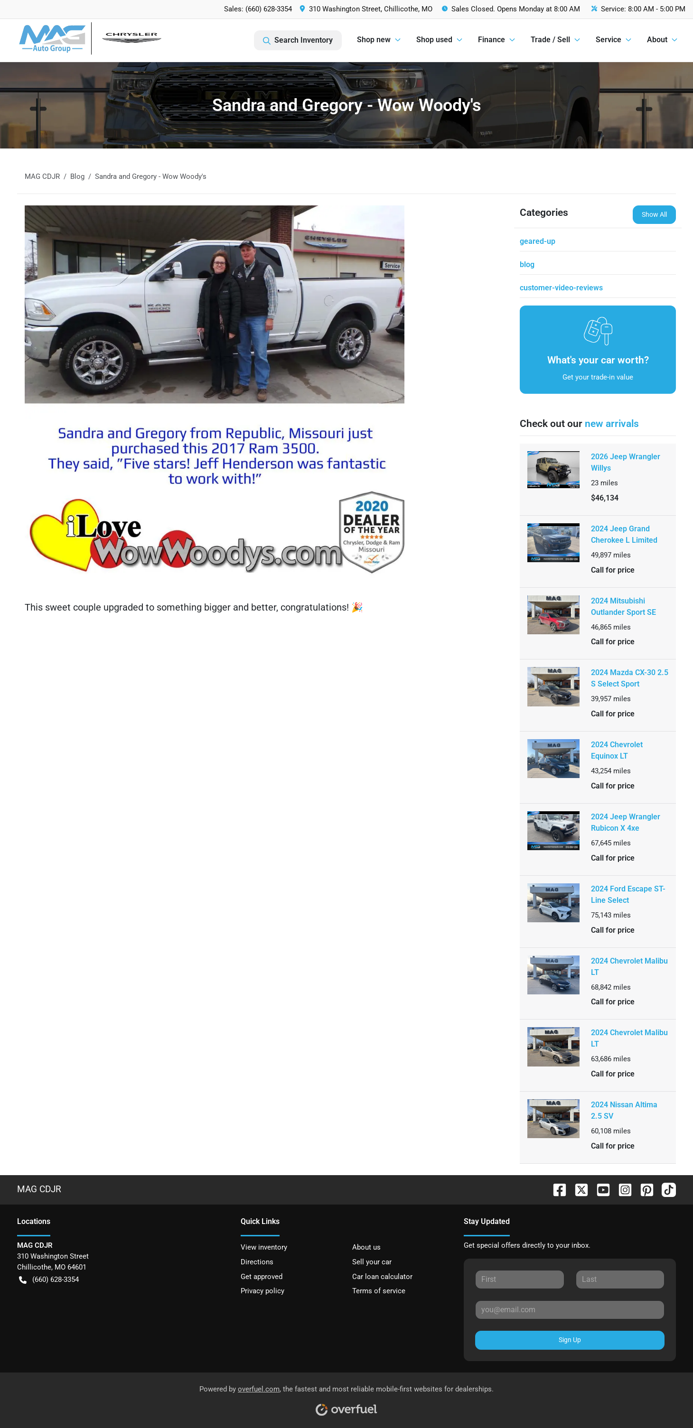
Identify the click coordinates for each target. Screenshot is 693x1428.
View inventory (264, 1247)
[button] (367, 9)
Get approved (261, 1276)
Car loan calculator (382, 1276)
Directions (257, 1262)
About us (366, 1247)
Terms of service (378, 1291)
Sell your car (372, 1262)
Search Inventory (298, 40)
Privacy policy (262, 1291)
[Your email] (570, 1309)
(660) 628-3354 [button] (49, 1279)
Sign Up (570, 1340)
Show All (654, 214)
